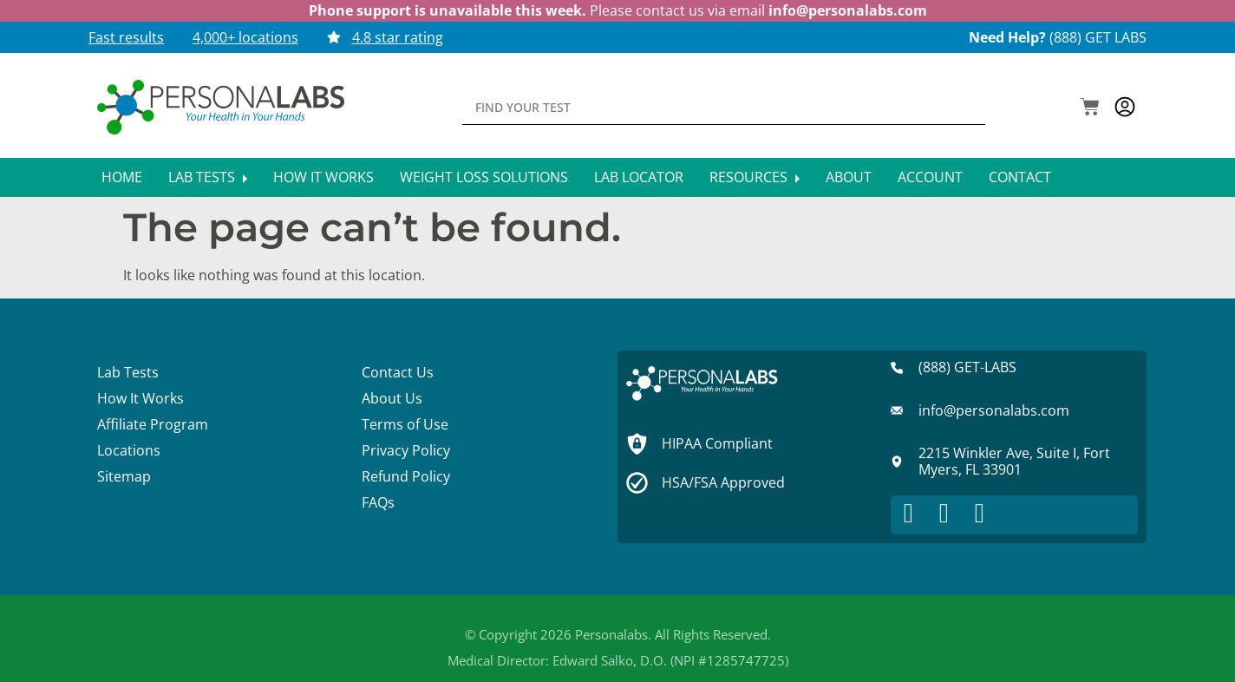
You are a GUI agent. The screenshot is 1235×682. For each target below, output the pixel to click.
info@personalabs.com (847, 10)
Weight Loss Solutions (484, 177)
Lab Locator (638, 177)
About (849, 177)
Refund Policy (406, 476)
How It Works (323, 177)
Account (930, 177)
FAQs (378, 502)
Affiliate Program (152, 424)
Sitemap (124, 476)
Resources (754, 177)
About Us (392, 398)
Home (121, 177)
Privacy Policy (406, 450)
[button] (1090, 108)
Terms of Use (405, 424)
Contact (1020, 177)
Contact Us (398, 372)
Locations (128, 450)
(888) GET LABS (1098, 37)
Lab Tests (207, 177)
